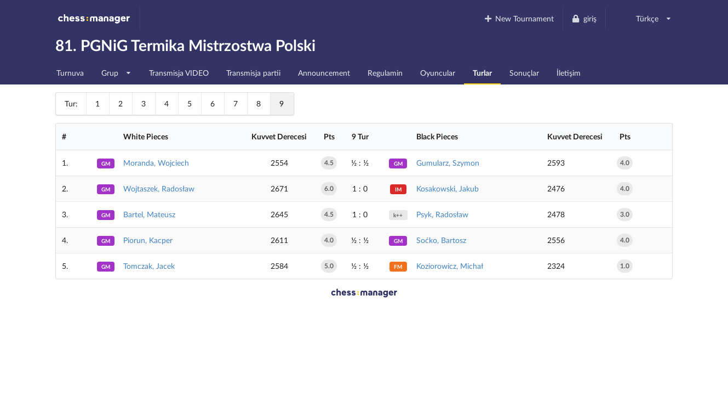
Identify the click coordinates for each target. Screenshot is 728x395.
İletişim (569, 72)
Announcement (324, 72)
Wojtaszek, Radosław (158, 188)
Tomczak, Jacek (149, 265)
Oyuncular (437, 72)
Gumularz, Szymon (447, 162)
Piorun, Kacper (148, 240)
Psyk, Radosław (442, 214)
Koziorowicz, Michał (449, 265)
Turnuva (70, 72)
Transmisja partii (253, 72)
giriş (584, 18)
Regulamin (385, 72)
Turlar (482, 72)
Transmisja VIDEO (179, 72)
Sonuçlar (524, 72)
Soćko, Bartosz (441, 240)
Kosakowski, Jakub (447, 188)
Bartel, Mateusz (149, 214)
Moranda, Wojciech (156, 162)
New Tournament (518, 18)
